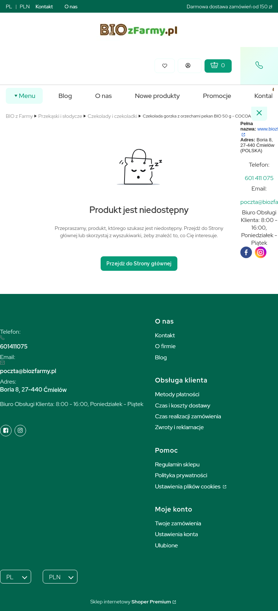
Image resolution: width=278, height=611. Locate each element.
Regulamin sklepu (177, 464)
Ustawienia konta (176, 534)
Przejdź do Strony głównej (139, 263)
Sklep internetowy (130, 601)
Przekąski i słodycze (60, 116)
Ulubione (166, 545)
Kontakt (44, 6)
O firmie (165, 346)
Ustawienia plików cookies (188, 486)
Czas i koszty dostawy (182, 405)
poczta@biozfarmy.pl (28, 371)
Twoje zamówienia (178, 523)
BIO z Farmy (19, 116)
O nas (70, 6)
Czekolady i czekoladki (112, 116)
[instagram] (260, 252)
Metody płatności (177, 394)
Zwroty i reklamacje (179, 427)
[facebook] (246, 252)
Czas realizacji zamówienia (188, 416)
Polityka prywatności (181, 475)
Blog (161, 357)
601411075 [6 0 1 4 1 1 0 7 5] (14, 346)
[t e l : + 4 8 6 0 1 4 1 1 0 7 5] (259, 178)
